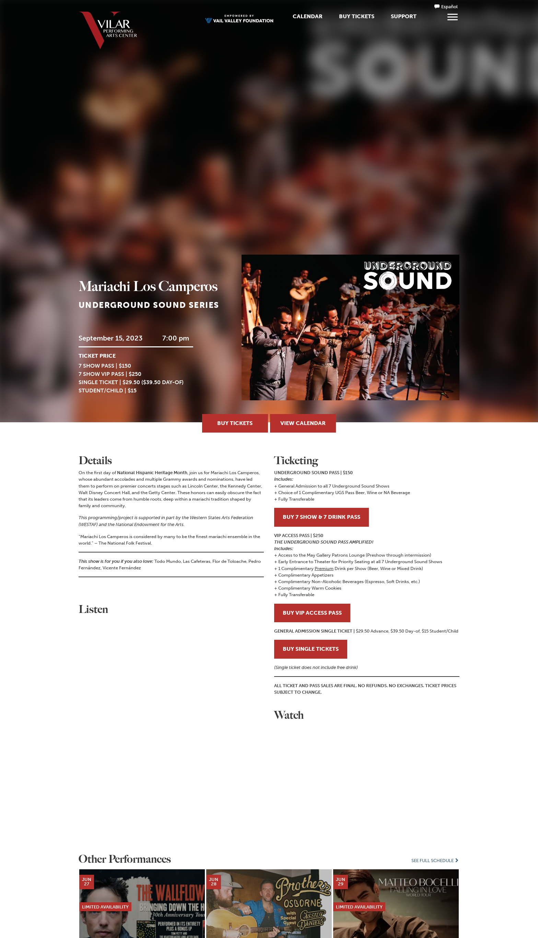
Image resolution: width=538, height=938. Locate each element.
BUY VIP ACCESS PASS (312, 613)
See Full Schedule (435, 860)
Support (404, 16)
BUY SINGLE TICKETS (311, 649)
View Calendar (303, 423)
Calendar (308, 16)
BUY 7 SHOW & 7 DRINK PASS (321, 517)
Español (449, 6)
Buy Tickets (356, 16)
